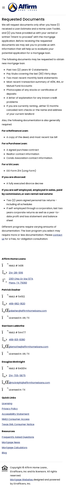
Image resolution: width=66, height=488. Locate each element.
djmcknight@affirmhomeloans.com (29, 382)
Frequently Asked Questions (18, 437)
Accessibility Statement (15, 414)
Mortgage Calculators (14, 447)
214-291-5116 (16, 272)
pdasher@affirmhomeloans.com (28, 310)
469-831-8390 (17, 339)
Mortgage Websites (21, 479)
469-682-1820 (17, 303)
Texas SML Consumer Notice (18, 424)
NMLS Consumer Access (15, 419)
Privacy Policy (10, 408)
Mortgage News (11, 442)
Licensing (7, 403)
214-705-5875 (17, 375)
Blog (4, 452)
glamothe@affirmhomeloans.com (28, 346)
